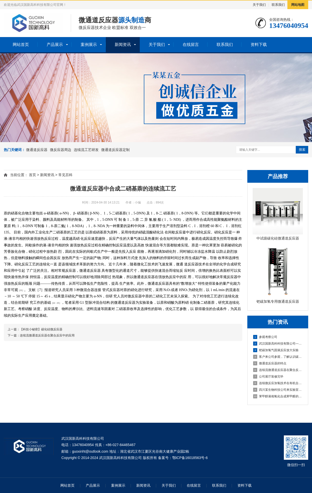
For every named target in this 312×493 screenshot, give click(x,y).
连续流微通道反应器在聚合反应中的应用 (278, 370)
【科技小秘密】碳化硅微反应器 (41, 329)
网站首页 (21, 44)
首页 (32, 175)
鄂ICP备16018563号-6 (190, 458)
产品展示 (55, 44)
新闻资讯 (123, 44)
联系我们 (278, 5)
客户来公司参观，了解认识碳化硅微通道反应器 (278, 357)
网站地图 (297, 5)
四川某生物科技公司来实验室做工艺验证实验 (278, 390)
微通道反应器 (36, 150)
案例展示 (89, 44)
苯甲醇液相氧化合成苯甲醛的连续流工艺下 (278, 396)
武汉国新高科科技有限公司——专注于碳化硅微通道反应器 (278, 344)
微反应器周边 (60, 150)
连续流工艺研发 (86, 150)
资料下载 (259, 44)
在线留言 (191, 44)
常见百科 (65, 175)
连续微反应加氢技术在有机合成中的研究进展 (278, 383)
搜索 (302, 149)
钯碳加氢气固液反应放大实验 (276, 350)
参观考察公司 (265, 337)
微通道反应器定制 (115, 150)
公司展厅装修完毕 (268, 377)
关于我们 (259, 5)
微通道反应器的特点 (269, 363)
